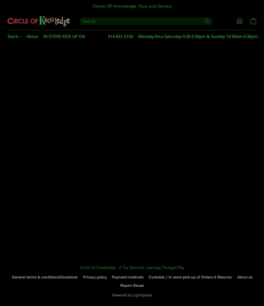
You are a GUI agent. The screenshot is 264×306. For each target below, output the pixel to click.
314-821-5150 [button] (120, 36)
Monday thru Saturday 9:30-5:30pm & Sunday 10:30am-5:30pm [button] (198, 36)
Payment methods (128, 277)
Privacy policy (95, 277)
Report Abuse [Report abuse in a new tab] (132, 286)
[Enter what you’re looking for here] (146, 21)
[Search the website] (207, 21)
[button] (39, 21)
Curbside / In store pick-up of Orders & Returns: (190, 277)
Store (14, 36)
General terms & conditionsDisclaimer (45, 277)
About (32, 36)
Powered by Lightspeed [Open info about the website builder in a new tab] (132, 295)
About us (245, 277)
